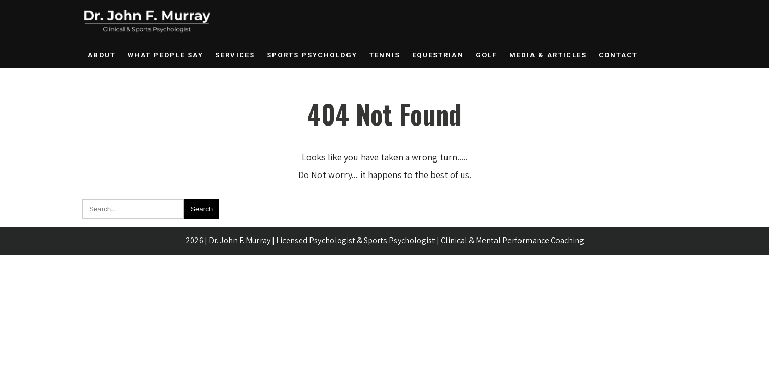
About (102, 55)
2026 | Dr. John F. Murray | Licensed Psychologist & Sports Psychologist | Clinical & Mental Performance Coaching (384, 240)
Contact (618, 55)
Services (235, 55)
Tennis (384, 55)
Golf (486, 55)
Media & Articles (548, 55)
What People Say (165, 55)
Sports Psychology (312, 55)
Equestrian (438, 55)
